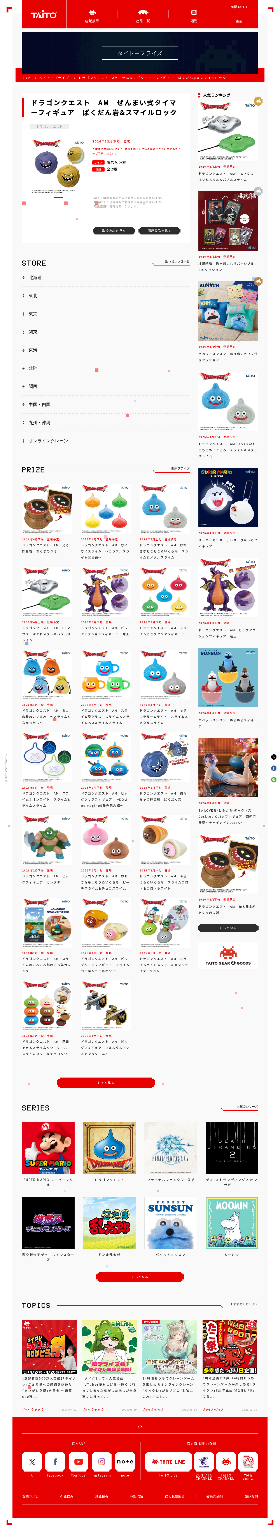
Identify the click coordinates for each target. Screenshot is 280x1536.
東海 (33, 350)
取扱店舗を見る (114, 230)
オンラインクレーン (48, 440)
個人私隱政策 (175, 1496)
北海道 (35, 277)
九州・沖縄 (40, 422)
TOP (26, 77)
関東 (33, 332)
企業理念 (66, 1496)
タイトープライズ (54, 77)
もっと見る (106, 1082)
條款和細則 (214, 1496)
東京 (33, 313)
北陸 (33, 368)
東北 (33, 295)
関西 (33, 386)
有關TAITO (239, 6)
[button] (58, 197)
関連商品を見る (159, 230)
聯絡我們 (251, 1496)
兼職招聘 (136, 1496)
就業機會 (101, 1496)
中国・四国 (40, 404)
